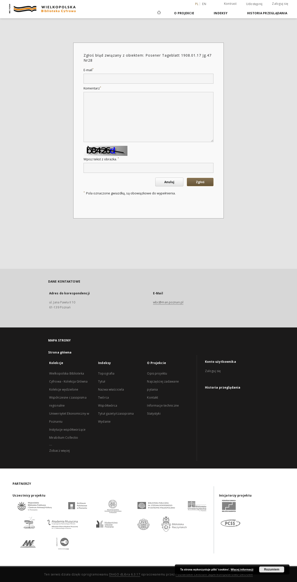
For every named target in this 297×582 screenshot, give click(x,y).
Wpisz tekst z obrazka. (101, 159)
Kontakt (152, 397)
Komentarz (92, 88)
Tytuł (101, 381)
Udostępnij (254, 4)
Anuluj (169, 182)
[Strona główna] (158, 13)
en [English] (204, 4)
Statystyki (153, 413)
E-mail (89, 70)
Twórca (103, 397)
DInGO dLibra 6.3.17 (124, 574)
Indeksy (221, 13)
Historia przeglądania (267, 13)
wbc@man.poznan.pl (168, 302)
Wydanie (104, 421)
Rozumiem (271, 569)
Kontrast (230, 4)
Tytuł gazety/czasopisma (116, 413)
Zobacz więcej (59, 450)
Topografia (106, 373)
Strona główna (60, 352)
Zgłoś (200, 182)
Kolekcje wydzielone (63, 389)
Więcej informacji (242, 569)
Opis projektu (157, 373)
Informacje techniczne (163, 405)
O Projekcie (184, 13)
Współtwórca (107, 405)
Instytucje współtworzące (67, 429)
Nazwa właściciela (111, 389)
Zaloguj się (280, 4)
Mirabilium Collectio (63, 437)
